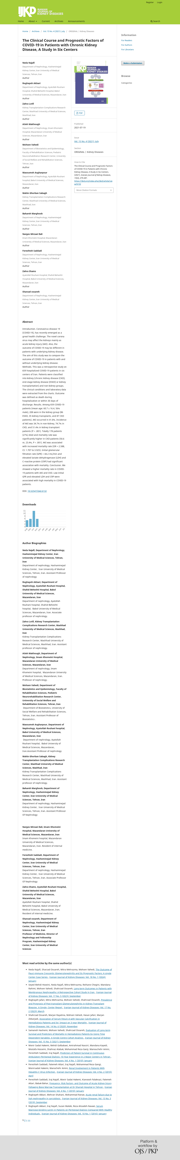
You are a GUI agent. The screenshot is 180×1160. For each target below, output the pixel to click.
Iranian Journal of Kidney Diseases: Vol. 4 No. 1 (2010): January (60, 1060)
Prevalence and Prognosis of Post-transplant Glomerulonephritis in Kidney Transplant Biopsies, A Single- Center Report (70, 1003)
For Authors (126, 45)
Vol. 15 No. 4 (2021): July (54, 31)
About (32, 21)
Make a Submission (132, 63)
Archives (59, 21)
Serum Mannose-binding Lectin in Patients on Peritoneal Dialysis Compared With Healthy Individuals (70, 1110)
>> (29, 1120)
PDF (81, 113)
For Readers (126, 40)
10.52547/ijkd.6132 (37, 491)
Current (46, 21)
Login (159, 2)
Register (150, 2)
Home (21, 21)
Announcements (76, 21)
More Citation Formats (86, 190)
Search (155, 21)
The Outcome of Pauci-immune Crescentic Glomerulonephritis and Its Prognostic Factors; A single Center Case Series (70, 973)
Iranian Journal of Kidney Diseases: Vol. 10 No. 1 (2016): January (74, 1113)
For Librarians (127, 49)
